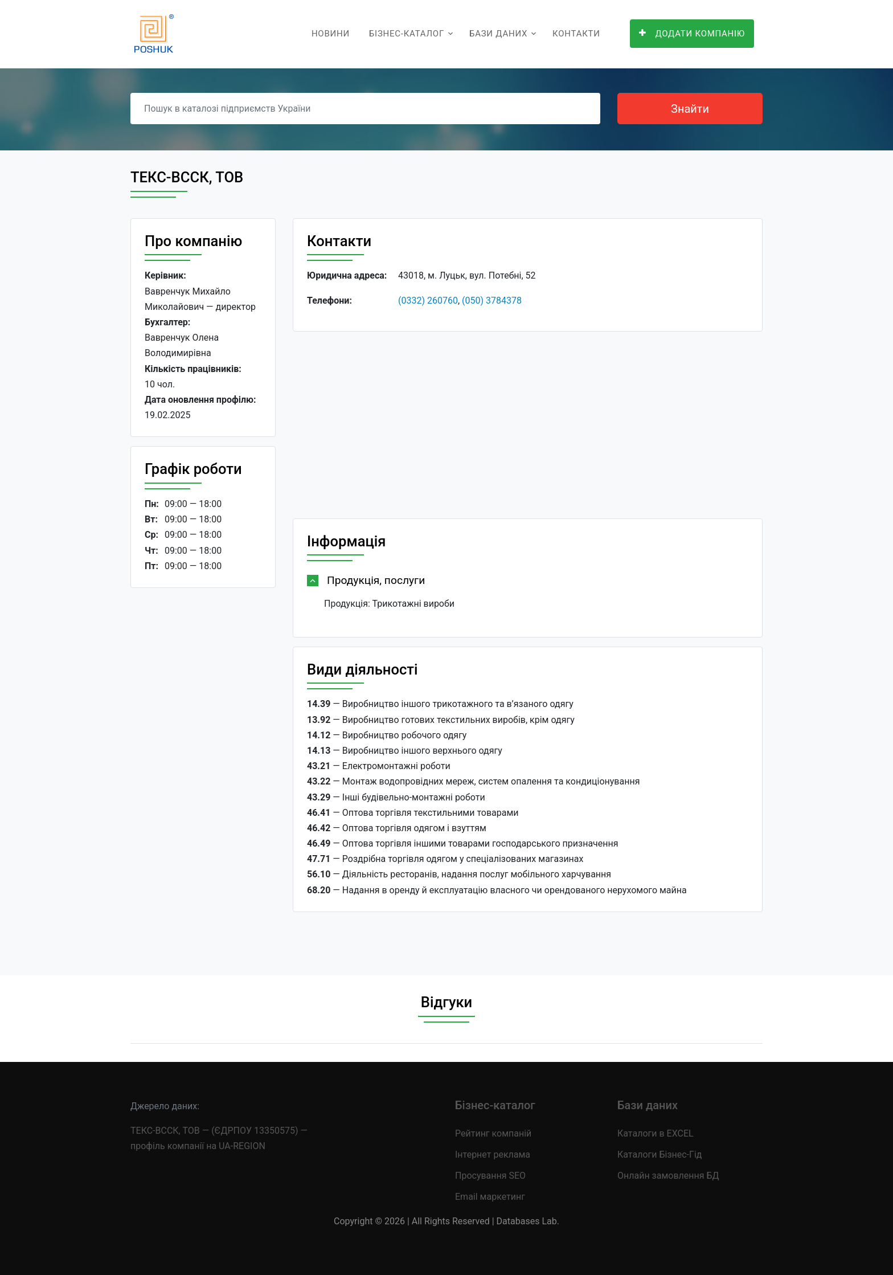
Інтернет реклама (492, 1154)
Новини (331, 33)
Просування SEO (490, 1175)
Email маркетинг (490, 1196)
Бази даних (498, 33)
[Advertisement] (203, 772)
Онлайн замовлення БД (668, 1175)
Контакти (576, 33)
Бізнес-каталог (406, 33)
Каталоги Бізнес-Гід (659, 1154)
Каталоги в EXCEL (655, 1133)
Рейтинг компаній (493, 1133)
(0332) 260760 (428, 300)
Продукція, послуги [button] (376, 580)
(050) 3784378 (492, 300)
